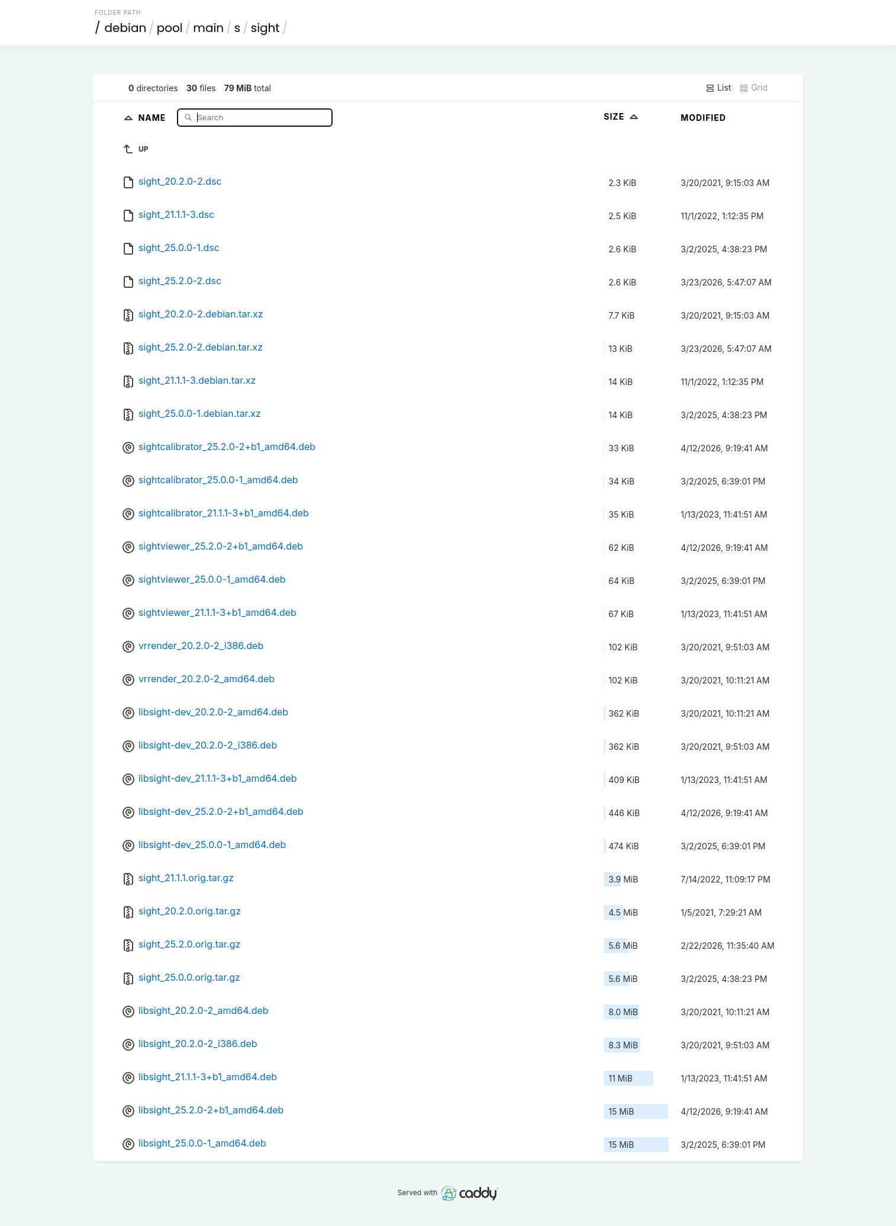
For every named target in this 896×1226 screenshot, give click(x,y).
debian (126, 28)
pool (170, 28)
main (208, 28)
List (718, 87)
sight (265, 28)
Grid (753, 87)
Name (153, 117)
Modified (703, 118)
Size (622, 116)
